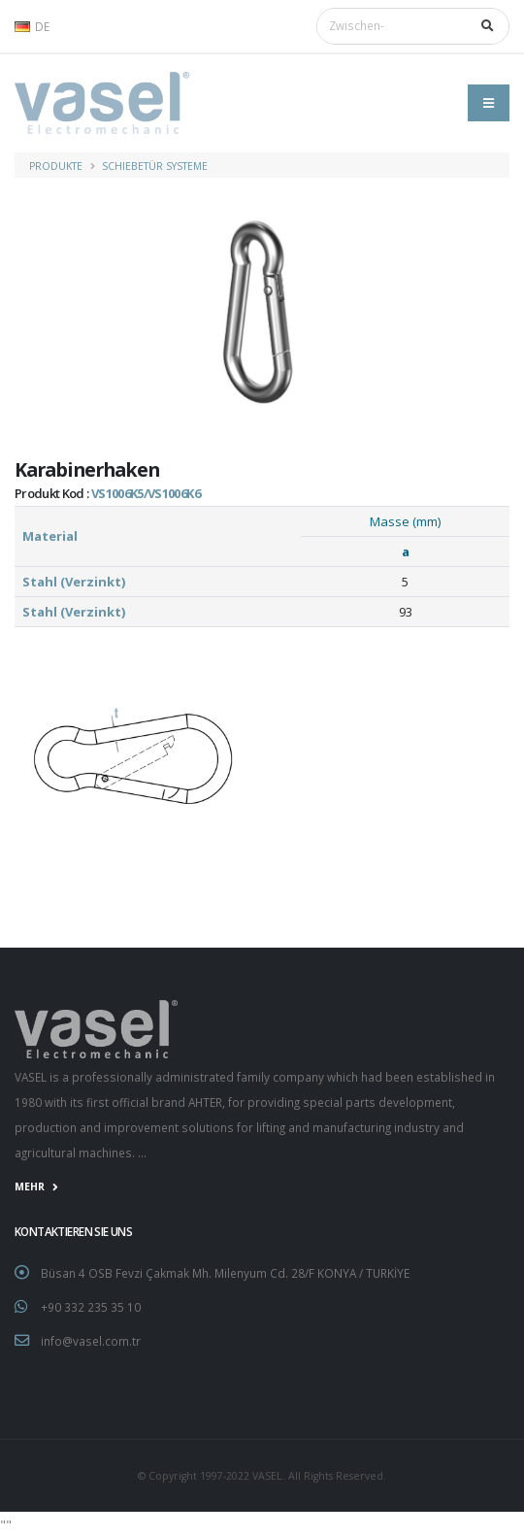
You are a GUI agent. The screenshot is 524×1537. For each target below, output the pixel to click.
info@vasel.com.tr (91, 1341)
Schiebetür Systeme (155, 166)
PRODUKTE (55, 166)
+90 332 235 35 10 (91, 1307)
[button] (37, 26)
